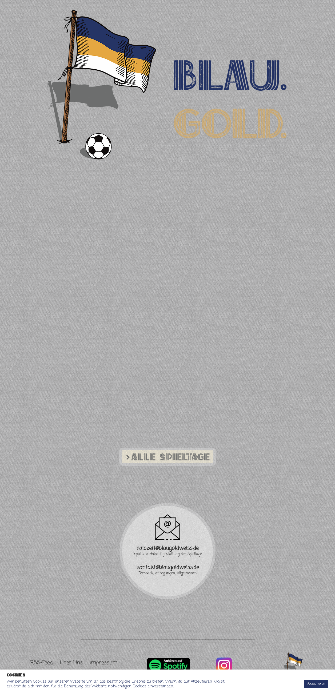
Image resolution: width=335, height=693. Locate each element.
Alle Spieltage (167, 456)
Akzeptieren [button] (316, 683)
